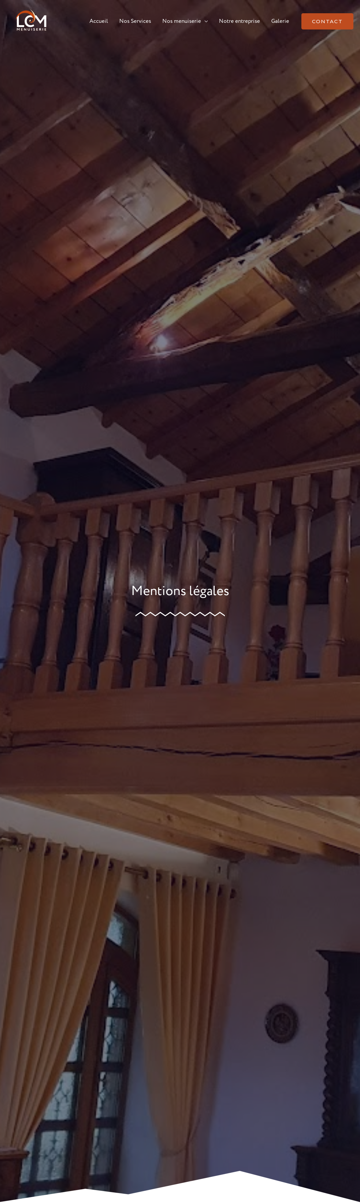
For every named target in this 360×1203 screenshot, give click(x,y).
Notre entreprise (239, 21)
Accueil (98, 21)
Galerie (280, 21)
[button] (327, 21)
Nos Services (135, 21)
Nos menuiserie (181, 21)
